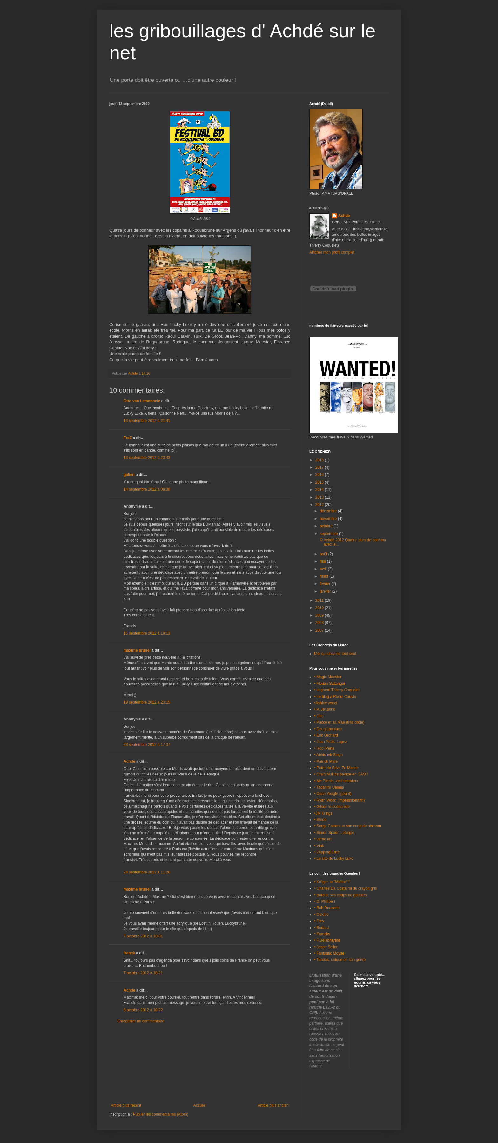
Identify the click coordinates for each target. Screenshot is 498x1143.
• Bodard (321, 927)
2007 (320, 630)
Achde (129, 761)
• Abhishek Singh (328, 755)
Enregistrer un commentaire (140, 1021)
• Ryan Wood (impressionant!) (339, 800)
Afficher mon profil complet (331, 252)
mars (324, 576)
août (324, 554)
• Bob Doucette (327, 908)
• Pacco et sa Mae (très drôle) (339, 722)
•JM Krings (323, 813)
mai (323, 561)
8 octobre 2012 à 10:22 (143, 1010)
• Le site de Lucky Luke (333, 858)
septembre (329, 533)
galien (129, 475)
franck (129, 953)
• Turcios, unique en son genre (340, 959)
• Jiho (319, 716)
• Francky (322, 934)
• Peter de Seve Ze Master (336, 768)
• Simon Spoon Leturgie (334, 833)
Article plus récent (126, 1105)
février (326, 583)
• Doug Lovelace (328, 729)
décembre (329, 511)
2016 (320, 475)
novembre (329, 518)
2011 (320, 600)
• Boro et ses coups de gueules (340, 895)
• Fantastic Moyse (329, 953)
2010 (320, 608)
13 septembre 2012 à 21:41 (147, 420)
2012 (320, 504)
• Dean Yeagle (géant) (332, 793)
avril (324, 569)
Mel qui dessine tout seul (335, 653)
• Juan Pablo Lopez (330, 742)
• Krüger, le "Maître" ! (331, 882)
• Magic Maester (327, 677)
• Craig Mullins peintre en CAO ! (341, 774)
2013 (320, 497)
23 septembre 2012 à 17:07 (147, 744)
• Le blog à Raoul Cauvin (335, 696)
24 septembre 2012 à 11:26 (147, 872)
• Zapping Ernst (327, 852)
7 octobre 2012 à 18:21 (143, 973)
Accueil (199, 1105)
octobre (326, 526)
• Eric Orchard (326, 735)
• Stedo (320, 819)
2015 (320, 482)
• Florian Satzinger (329, 683)
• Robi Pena (324, 748)
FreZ (128, 438)
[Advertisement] (200, 1063)
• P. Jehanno (324, 709)
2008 (320, 623)
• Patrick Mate (326, 761)
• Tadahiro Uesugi (329, 787)
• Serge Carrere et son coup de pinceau (347, 826)
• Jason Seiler (326, 947)
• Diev (319, 921)
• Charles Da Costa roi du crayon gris (345, 888)
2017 (320, 467)
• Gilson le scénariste (332, 806)
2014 (320, 489)
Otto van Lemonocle (142, 401)
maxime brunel (137, 650)
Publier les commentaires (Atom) (160, 1114)
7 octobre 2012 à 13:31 (143, 936)
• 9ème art (323, 839)
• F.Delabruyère (327, 940)
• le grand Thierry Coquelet (337, 690)
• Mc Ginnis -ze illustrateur (336, 781)
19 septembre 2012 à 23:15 (147, 702)
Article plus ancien (273, 1105)
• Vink (319, 846)
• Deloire (321, 914)
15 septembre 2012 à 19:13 (147, 633)
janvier (326, 591)
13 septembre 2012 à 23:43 (147, 457)
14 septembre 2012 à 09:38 (147, 489)
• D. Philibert (324, 901)
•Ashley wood (325, 703)
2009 (320, 615)
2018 (320, 460)
